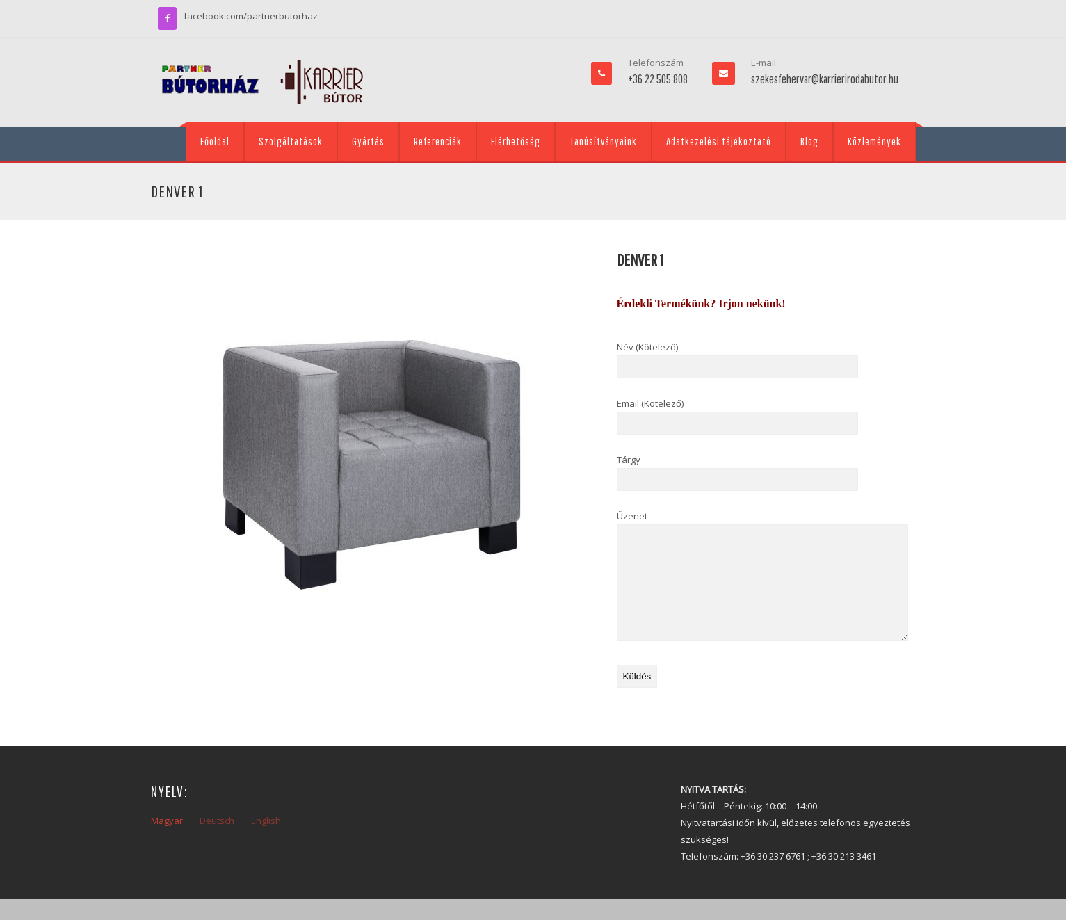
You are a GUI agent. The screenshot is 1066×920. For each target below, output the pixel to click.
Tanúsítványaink (603, 141)
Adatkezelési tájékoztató (718, 141)
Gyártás (368, 141)
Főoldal (214, 141)
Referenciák (438, 141)
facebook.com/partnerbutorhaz (251, 16)
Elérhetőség (515, 141)
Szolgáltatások (291, 141)
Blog (809, 141)
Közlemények (874, 141)
